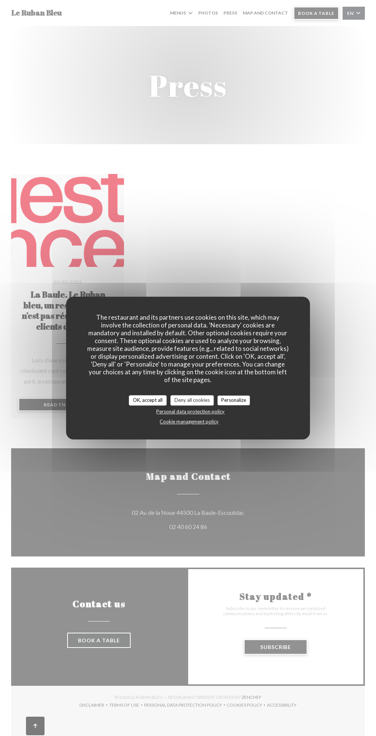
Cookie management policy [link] (189, 422)
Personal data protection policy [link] (190, 411)
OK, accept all (148, 400)
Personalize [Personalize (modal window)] (233, 400)
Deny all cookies (192, 400)
